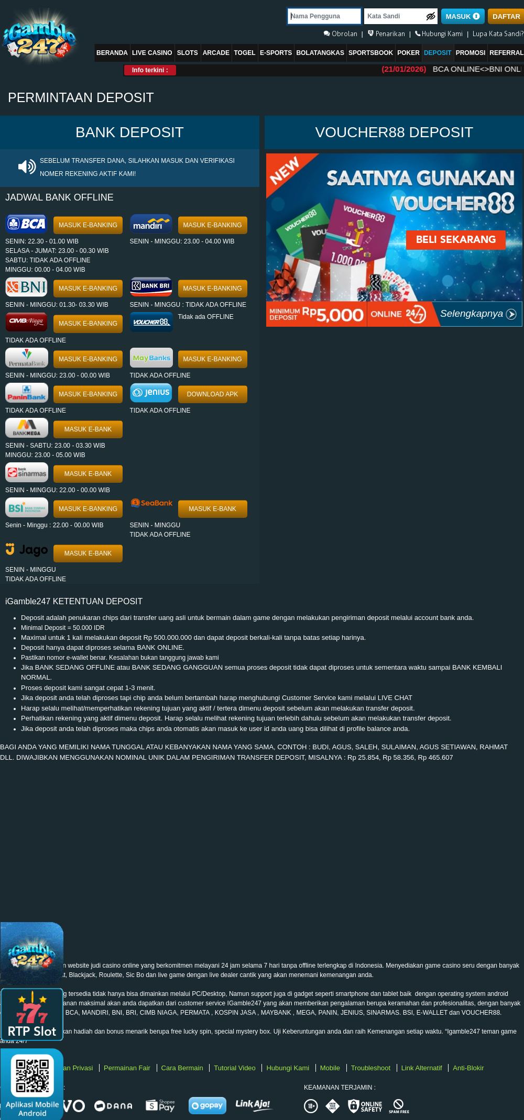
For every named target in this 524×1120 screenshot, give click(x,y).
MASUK (463, 16)
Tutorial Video (235, 1068)
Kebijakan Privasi (68, 1068)
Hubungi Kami (288, 1068)
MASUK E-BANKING (88, 225)
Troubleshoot (371, 1068)
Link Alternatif (422, 1068)
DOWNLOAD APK (212, 394)
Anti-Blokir (468, 1068)
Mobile (331, 1068)
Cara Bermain (183, 1068)
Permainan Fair (128, 1068)
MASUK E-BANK (88, 429)
